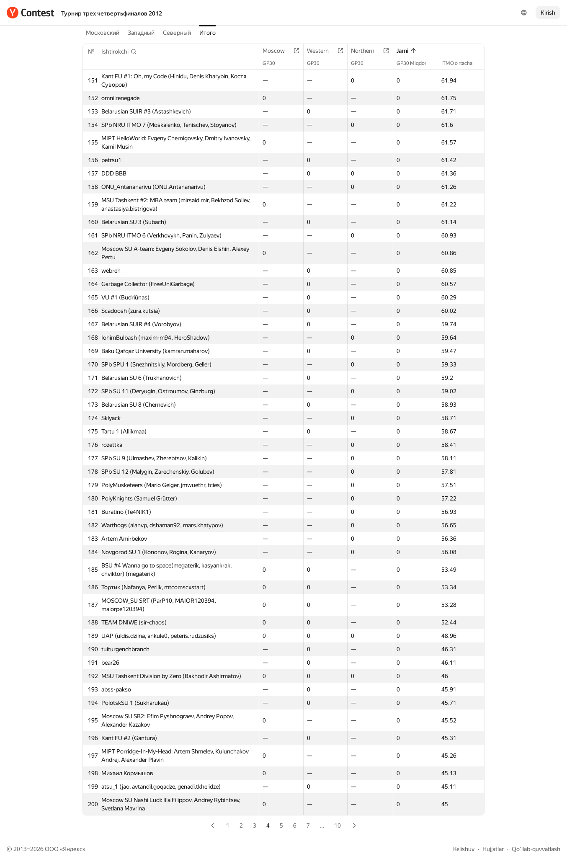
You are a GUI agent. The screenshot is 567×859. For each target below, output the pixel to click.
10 (337, 825)
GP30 (273, 63)
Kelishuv (463, 849)
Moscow (278, 50)
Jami (407, 50)
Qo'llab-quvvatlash (536, 849)
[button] (119, 51)
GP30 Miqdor (416, 63)
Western (322, 50)
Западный (141, 32)
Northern (367, 50)
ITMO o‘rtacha (461, 63)
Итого (207, 32)
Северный (177, 32)
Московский (102, 32)
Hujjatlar (493, 849)
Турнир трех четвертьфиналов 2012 (111, 13)
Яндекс (72, 849)
